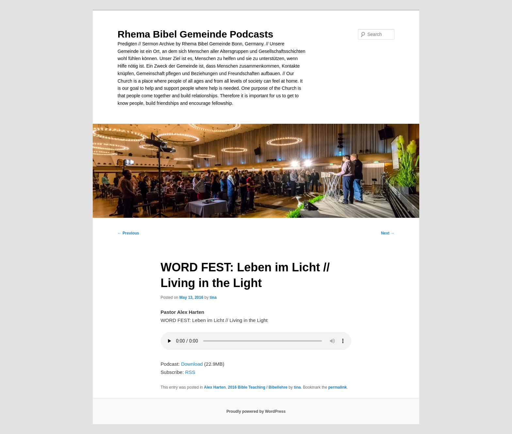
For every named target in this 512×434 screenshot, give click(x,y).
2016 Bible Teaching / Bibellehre (258, 387)
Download (192, 364)
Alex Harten (215, 387)
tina (213, 297)
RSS (190, 372)
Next (387, 233)
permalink (337, 387)
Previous (128, 233)
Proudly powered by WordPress (255, 411)
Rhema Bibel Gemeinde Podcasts (195, 34)
